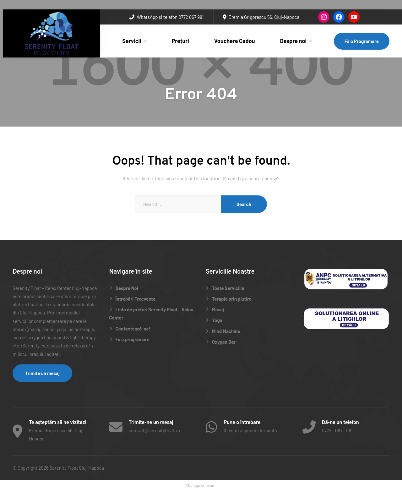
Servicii (131, 40)
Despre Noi (127, 288)
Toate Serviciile (228, 288)
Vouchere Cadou (234, 40)
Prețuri (180, 40)
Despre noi (293, 40)
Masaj (218, 309)
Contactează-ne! (133, 328)
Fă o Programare (362, 41)
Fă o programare (132, 339)
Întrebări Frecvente (136, 299)
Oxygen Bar (224, 342)
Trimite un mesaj (42, 373)
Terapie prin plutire (232, 299)
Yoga (217, 320)
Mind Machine (226, 331)
